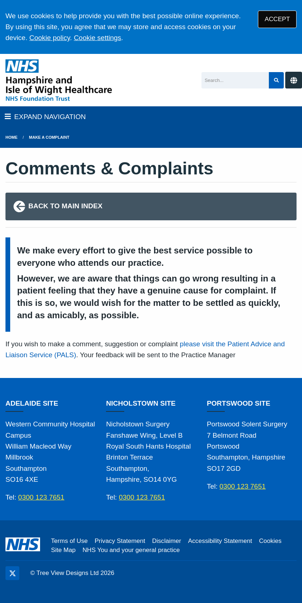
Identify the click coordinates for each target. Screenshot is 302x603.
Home (11, 137)
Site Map (63, 550)
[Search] (235, 80)
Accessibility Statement (220, 540)
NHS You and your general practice (131, 550)
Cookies (270, 540)
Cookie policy (49, 38)
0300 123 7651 (41, 497)
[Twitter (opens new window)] (12, 573)
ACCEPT (277, 19)
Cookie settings (97, 38)
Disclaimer (166, 540)
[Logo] (58, 80)
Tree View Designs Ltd (67, 573)
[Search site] (276, 80)
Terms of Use (69, 540)
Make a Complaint (49, 137)
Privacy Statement (120, 540)
